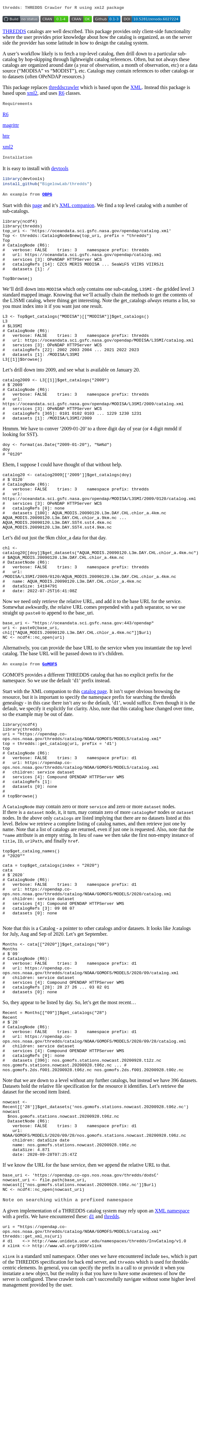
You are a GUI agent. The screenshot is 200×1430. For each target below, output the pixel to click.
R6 (62, 94)
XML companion (76, 210)
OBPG (47, 199)
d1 (91, 1348)
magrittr (11, 127)
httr (6, 138)
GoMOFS (49, 728)
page (37, 210)
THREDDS (14, 32)
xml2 (32, 94)
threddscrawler (64, 88)
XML (136, 88)
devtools (59, 171)
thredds (111, 1348)
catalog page (94, 755)
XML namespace (172, 1343)
